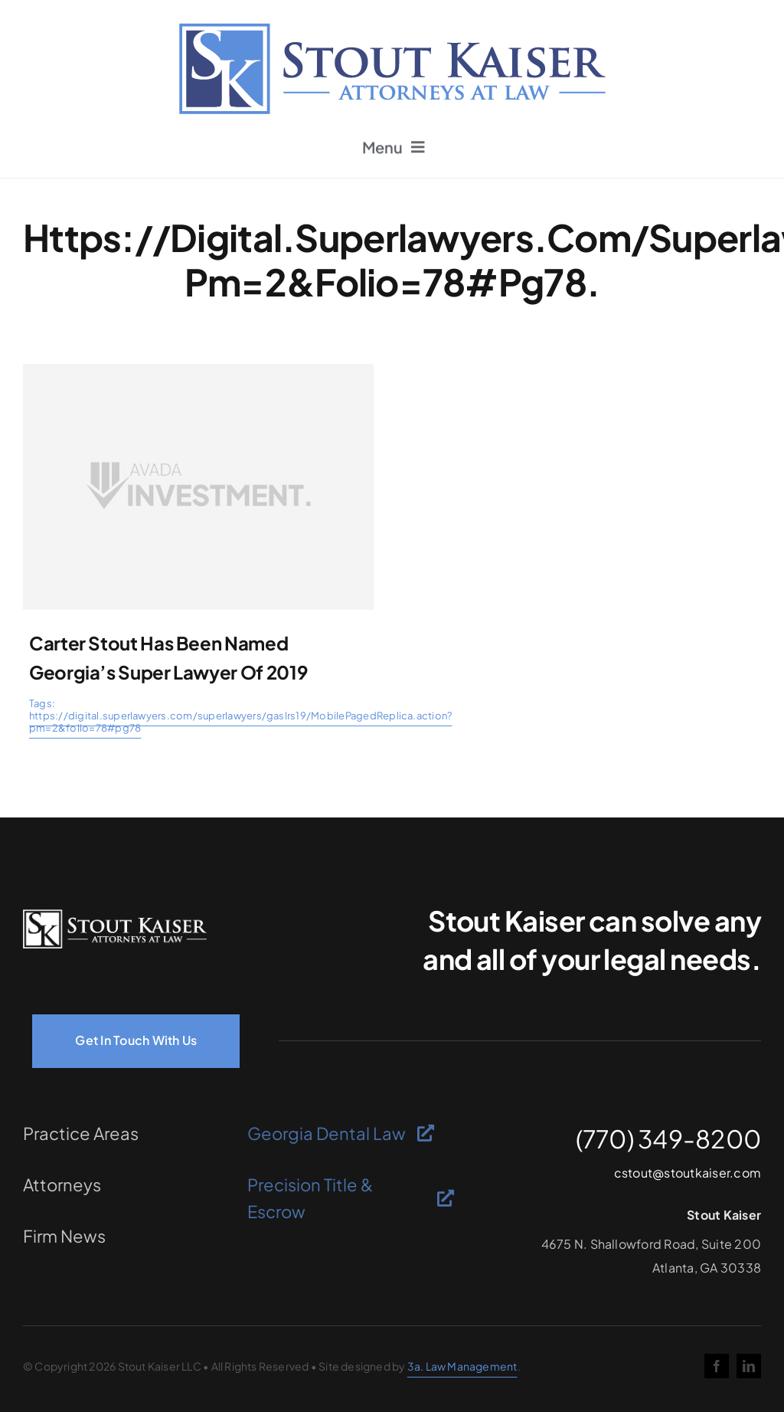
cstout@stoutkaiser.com (687, 1173)
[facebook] (716, 1366)
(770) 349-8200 (668, 1138)
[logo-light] (115, 915)
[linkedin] (749, 1366)
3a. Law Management (462, 1366)
